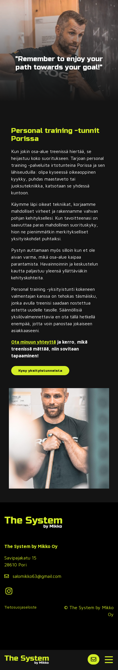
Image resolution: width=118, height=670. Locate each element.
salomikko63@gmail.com (32, 576)
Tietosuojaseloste (20, 607)
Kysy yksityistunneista (40, 371)
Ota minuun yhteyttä (33, 341)
